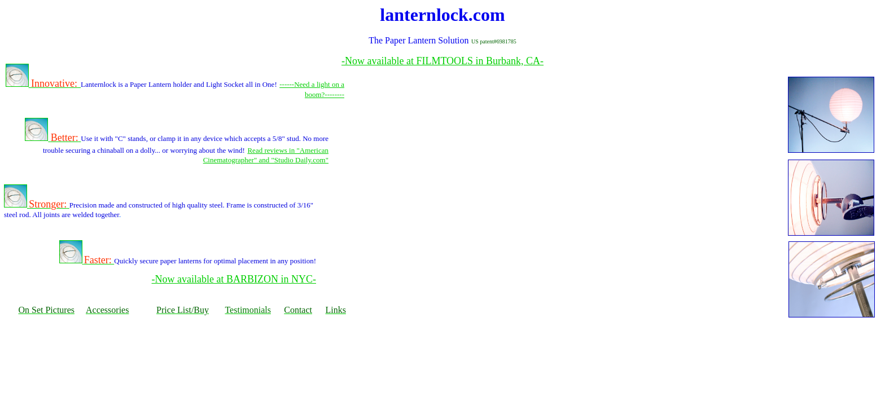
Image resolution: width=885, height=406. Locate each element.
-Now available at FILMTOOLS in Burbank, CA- (442, 61)
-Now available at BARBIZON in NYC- (234, 279)
